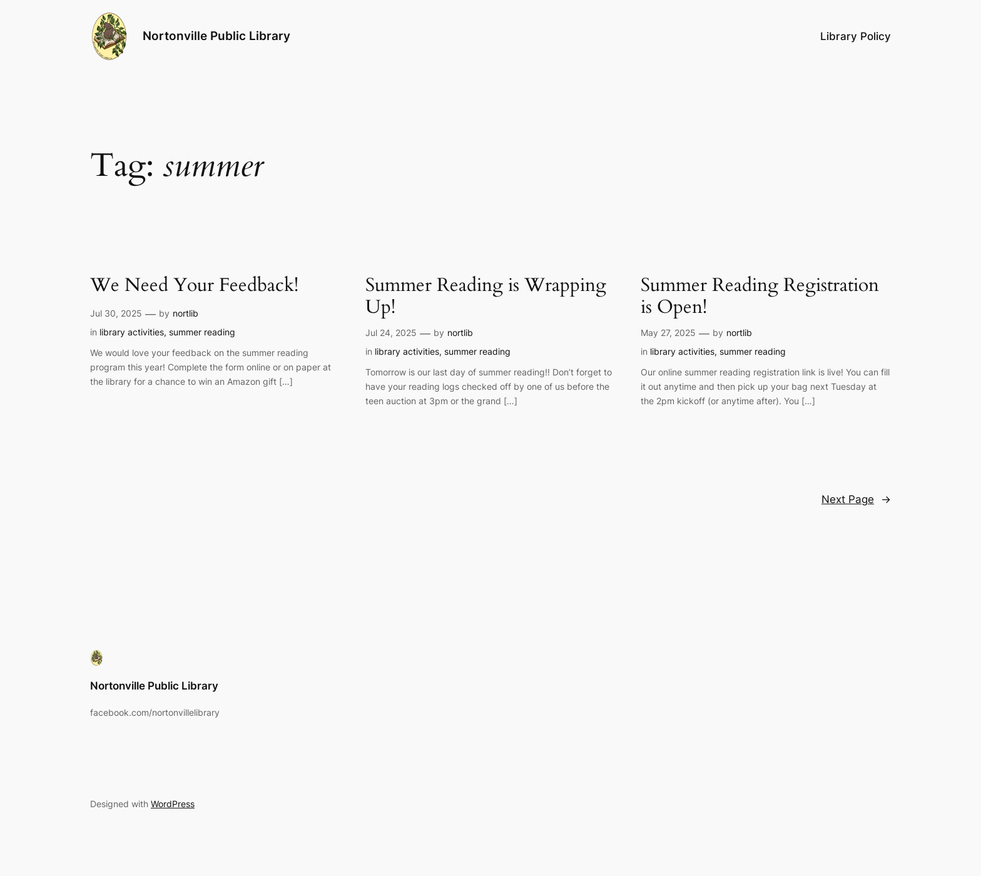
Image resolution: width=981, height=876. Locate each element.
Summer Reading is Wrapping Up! (485, 297)
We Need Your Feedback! (194, 286)
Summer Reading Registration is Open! (760, 297)
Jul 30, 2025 (116, 313)
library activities (131, 332)
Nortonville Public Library (216, 35)
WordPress (173, 803)
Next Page (856, 499)
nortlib (185, 313)
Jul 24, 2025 (391, 332)
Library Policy (855, 36)
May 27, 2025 (668, 332)
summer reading (202, 332)
